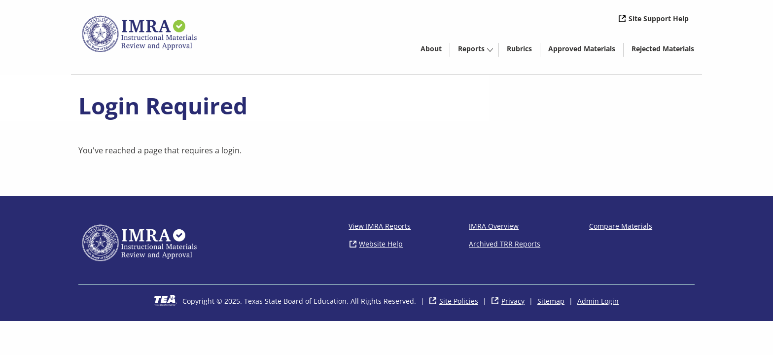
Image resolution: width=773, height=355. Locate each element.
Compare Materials (620, 226)
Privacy (513, 301)
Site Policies (458, 301)
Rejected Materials (667, 50)
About (431, 48)
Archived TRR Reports (504, 243)
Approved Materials (585, 50)
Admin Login (598, 301)
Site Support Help (659, 18)
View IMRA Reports (380, 226)
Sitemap (550, 301)
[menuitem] (431, 48)
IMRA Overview (494, 226)
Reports (471, 48)
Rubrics (519, 48)
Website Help (381, 243)
